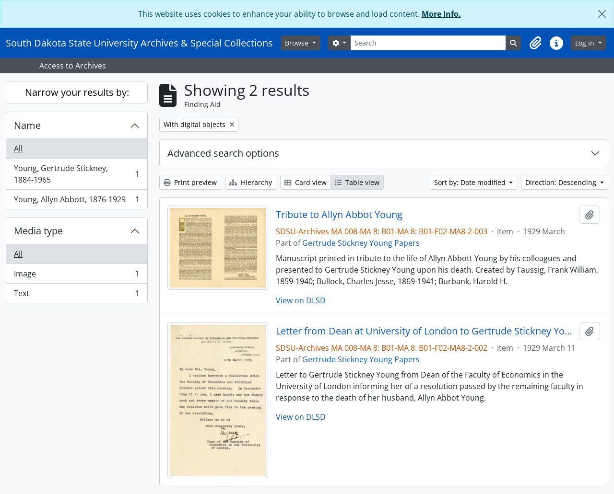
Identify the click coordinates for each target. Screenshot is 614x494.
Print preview (190, 182)
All (18, 148)
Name (27, 125)
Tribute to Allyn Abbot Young (339, 214)
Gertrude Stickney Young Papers (361, 243)
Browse (297, 42)
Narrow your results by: (77, 92)
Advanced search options (223, 153)
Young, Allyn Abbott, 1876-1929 (76, 201)
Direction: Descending (561, 182)
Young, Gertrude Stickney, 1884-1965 (76, 174)
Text (76, 295)
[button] (535, 43)
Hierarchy (250, 182)
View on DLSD (301, 300)
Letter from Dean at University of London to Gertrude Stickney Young (426, 331)
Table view (357, 182)
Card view (305, 182)
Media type (38, 230)
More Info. (441, 14)
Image (76, 276)
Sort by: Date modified (471, 182)
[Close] (602, 13)
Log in (585, 42)
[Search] (428, 42)
